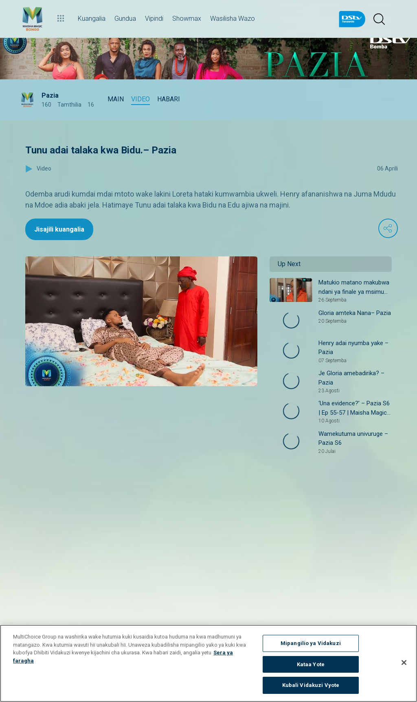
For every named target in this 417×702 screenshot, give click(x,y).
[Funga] (404, 662)
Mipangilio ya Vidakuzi (311, 643)
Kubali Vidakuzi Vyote (311, 685)
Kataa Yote (311, 664)
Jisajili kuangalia (59, 229)
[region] (208, 663)
